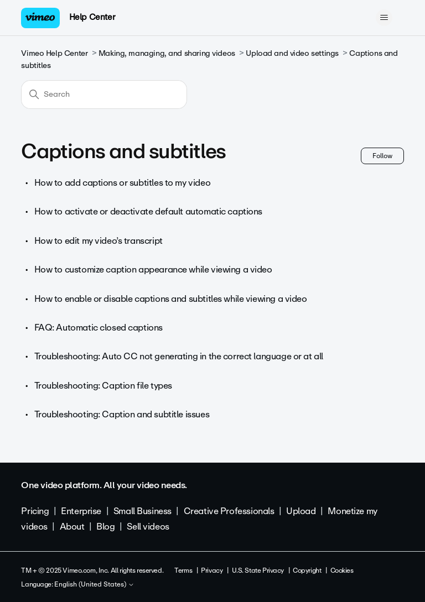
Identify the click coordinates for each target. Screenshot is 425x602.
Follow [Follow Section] (382, 155)
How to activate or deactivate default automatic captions (148, 211)
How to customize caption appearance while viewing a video (153, 269)
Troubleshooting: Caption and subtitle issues (122, 414)
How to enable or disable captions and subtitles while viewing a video (170, 298)
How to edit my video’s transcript (98, 240)
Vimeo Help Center (54, 53)
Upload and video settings (292, 53)
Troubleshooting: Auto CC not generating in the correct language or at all (178, 356)
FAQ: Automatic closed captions (98, 327)
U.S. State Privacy (258, 570)
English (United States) (94, 585)
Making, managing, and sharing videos (167, 53)
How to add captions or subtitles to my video (122, 182)
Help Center (92, 17)
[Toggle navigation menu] (384, 18)
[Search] (104, 94)
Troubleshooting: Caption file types (103, 385)
